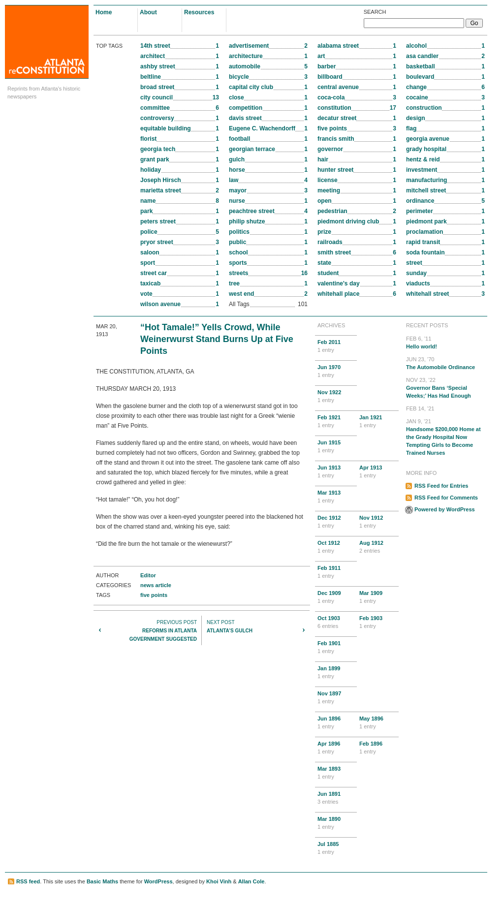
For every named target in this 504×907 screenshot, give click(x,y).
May (377, 723)
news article (155, 585)
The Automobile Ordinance (445, 362)
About (148, 12)
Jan (377, 421)
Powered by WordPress (444, 509)
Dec (335, 522)
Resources (199, 12)
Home (103, 12)
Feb (335, 346)
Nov (335, 396)
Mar (335, 497)
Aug (377, 547)
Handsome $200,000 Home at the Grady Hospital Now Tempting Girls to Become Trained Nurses (445, 436)
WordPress (158, 881)
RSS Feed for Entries (441, 486)
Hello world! (445, 342)
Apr (377, 472)
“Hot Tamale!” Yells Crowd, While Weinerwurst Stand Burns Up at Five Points (216, 339)
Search (375, 12)
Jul (335, 848)
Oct (335, 547)
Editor (148, 575)
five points (153, 595)
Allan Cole (251, 881)
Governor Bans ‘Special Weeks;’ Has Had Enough (445, 387)
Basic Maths (102, 881)
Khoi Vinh (218, 881)
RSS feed (28, 881)
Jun (335, 371)
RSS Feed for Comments (446, 497)
